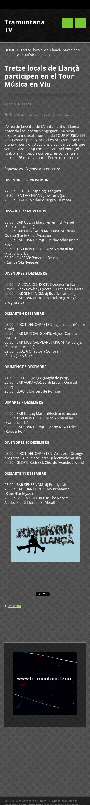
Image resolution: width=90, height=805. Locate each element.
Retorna (14, 605)
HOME (9, 50)
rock (47, 114)
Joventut (63, 114)
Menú (80, 23)
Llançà (33, 114)
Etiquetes (16, 114)
